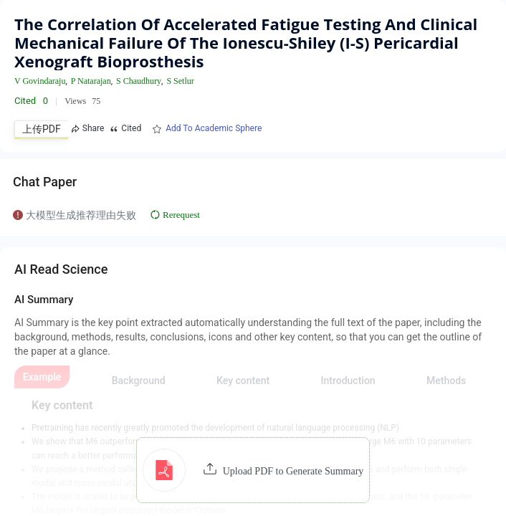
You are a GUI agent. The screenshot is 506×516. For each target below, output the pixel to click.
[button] (253, 470)
